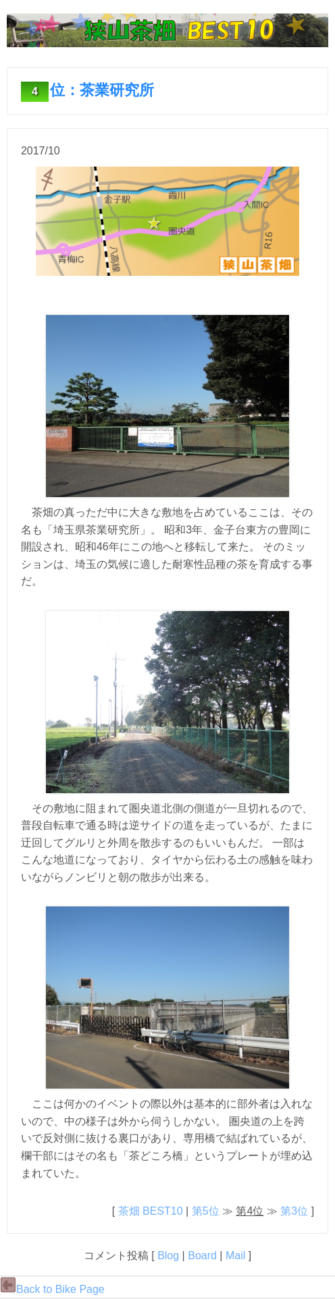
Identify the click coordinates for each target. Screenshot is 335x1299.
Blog (168, 1255)
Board (202, 1255)
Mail (235, 1255)
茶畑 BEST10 (150, 1211)
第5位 (206, 1211)
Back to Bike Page (52, 1289)
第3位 (294, 1211)
